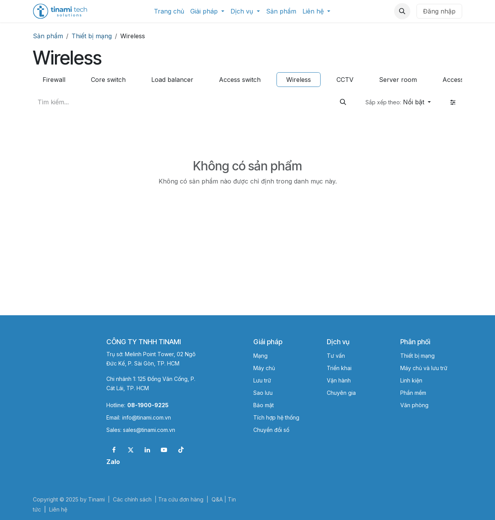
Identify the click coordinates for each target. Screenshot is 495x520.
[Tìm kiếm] (343, 102)
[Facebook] (114, 450)
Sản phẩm (48, 36)
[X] (131, 450)
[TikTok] (181, 450)
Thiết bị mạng (92, 36)
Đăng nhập (439, 11)
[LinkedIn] (147, 450)
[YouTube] (164, 450)
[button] (402, 11)
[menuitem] (169, 11)
